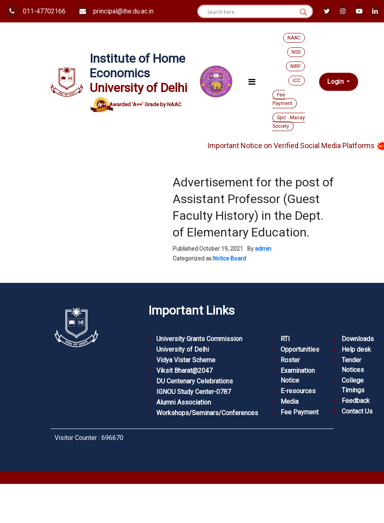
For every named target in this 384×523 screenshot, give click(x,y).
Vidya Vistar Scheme (185, 360)
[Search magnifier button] (303, 12)
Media (289, 401)
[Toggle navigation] (252, 81)
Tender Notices (353, 365)
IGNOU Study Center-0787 (193, 392)
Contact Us (357, 411)
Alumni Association (183, 402)
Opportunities (300, 349)
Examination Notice (298, 375)
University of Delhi (182, 349)
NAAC (294, 38)
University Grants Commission (199, 339)
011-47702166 (35, 11)
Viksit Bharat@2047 (184, 370)
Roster (290, 360)
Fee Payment (282, 99)
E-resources (298, 391)
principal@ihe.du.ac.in (114, 11)
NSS (296, 52)
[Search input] (251, 12)
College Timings (353, 385)
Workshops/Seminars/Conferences (207, 413)
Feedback (356, 401)
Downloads (358, 339)
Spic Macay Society (288, 122)
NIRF (295, 66)
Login (336, 81)
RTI (285, 339)
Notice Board (229, 258)
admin (263, 248)
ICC (297, 80)
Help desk (356, 349)
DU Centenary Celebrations (194, 381)
